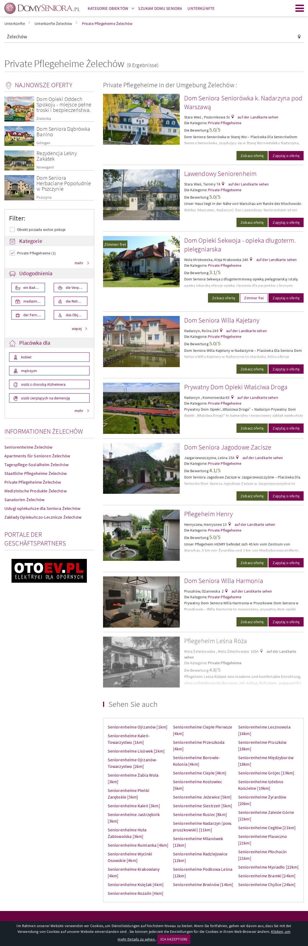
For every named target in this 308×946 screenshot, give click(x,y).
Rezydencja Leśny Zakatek (56, 156)
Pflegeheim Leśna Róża (215, 641)
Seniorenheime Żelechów (28, 447)
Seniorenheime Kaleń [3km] (134, 805)
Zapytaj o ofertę (286, 155)
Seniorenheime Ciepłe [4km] (199, 773)
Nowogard (45, 167)
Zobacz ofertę (252, 155)
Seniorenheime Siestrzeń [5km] (202, 805)
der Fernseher (33, 314)
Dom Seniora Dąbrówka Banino (63, 131)
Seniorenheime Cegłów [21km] (267, 827)
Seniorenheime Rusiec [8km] (200, 814)
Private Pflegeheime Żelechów (32, 482)
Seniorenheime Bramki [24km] (266, 875)
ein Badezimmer (33, 287)
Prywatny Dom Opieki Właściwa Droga (235, 387)
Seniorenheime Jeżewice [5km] (202, 797)
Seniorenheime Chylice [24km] (266, 884)
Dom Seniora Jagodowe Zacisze (227, 447)
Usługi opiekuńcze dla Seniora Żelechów (42, 508)
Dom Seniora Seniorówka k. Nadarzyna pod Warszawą (243, 102)
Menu (300, 8)
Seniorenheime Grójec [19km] (266, 773)
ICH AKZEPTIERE (173, 939)
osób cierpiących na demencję (45, 398)
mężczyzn (28, 370)
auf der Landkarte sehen (257, 117)
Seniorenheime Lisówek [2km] (136, 751)
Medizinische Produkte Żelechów (35, 491)
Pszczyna (44, 197)
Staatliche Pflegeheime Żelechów (35, 473)
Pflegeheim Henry (208, 514)
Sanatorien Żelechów (24, 499)
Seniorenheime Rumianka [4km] (138, 845)
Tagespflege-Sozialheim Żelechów (36, 464)
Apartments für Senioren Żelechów (37, 456)
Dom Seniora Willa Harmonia (223, 580)
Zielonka (43, 118)
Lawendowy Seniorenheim (220, 173)
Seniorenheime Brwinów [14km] (203, 884)
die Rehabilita (76, 301)
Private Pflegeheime (224, 122)
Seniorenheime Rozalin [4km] (135, 893)
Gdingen (43, 143)
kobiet (26, 357)
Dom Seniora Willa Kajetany (221, 320)
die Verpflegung (76, 287)
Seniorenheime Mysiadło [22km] (268, 867)
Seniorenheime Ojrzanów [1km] (137, 727)
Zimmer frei (115, 244)
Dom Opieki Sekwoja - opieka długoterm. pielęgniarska (240, 244)
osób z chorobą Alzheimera (42, 384)
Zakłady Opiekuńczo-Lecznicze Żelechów (42, 517)
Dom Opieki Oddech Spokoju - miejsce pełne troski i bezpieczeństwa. (63, 104)
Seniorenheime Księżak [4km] (136, 884)
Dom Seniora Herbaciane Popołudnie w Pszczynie (63, 183)
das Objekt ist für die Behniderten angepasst (76, 314)
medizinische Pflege (33, 301)
